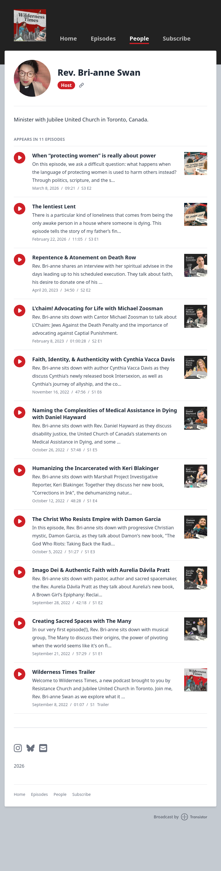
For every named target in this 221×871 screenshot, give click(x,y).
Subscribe (177, 38)
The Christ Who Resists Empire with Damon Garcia (96, 519)
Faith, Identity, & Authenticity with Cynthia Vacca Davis (103, 359)
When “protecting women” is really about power (94, 155)
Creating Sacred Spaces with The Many (81, 620)
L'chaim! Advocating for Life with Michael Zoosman (97, 308)
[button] (19, 157)
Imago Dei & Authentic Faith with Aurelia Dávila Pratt (101, 569)
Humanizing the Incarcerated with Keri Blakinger (95, 468)
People (139, 38)
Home (68, 38)
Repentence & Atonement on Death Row (84, 257)
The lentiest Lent (54, 206)
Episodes (103, 38)
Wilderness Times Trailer (63, 671)
